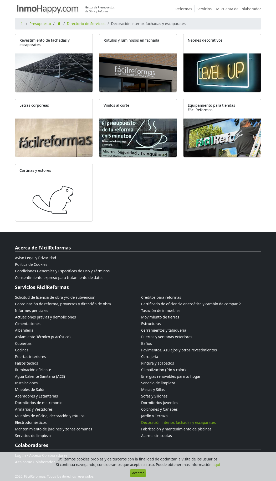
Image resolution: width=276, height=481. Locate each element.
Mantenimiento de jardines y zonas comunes (53, 428)
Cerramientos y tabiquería (163, 330)
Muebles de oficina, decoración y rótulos (49, 415)
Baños (146, 343)
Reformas (184, 8)
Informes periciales (31, 310)
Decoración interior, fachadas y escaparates (178, 422)
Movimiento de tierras (160, 317)
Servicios (205, 8)
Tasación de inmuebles (160, 310)
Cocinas (21, 349)
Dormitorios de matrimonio (39, 402)
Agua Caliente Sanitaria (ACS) (40, 376)
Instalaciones (26, 382)
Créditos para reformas (161, 297)
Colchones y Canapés (159, 409)
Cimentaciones (27, 323)
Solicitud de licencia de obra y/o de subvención (55, 297)
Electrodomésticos (31, 422)
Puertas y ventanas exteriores (166, 336)
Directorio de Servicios (86, 23)
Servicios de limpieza (33, 435)
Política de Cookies (31, 264)
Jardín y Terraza (154, 415)
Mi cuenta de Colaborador (238, 8)
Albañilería (24, 330)
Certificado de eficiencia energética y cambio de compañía (191, 303)
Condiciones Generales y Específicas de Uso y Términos (62, 270)
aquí (216, 464)
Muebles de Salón (30, 389)
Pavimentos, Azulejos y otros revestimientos (179, 349)
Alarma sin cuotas (156, 435)
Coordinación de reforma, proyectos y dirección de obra (63, 303)
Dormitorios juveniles (159, 402)
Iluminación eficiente (33, 369)
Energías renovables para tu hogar (171, 376)
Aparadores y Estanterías (36, 396)
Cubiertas (23, 343)
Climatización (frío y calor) (163, 369)
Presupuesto (40, 23)
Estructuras (151, 323)
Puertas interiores (30, 356)
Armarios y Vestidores (34, 409)
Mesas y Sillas (153, 389)
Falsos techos (26, 363)
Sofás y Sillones (154, 396)
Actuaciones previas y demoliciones (45, 317)
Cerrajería (149, 356)
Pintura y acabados (157, 363)
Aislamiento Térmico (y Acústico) (42, 336)
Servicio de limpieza (158, 382)
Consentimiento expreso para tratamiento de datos (59, 277)
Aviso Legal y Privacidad (35, 257)
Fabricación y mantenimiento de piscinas (176, 428)
